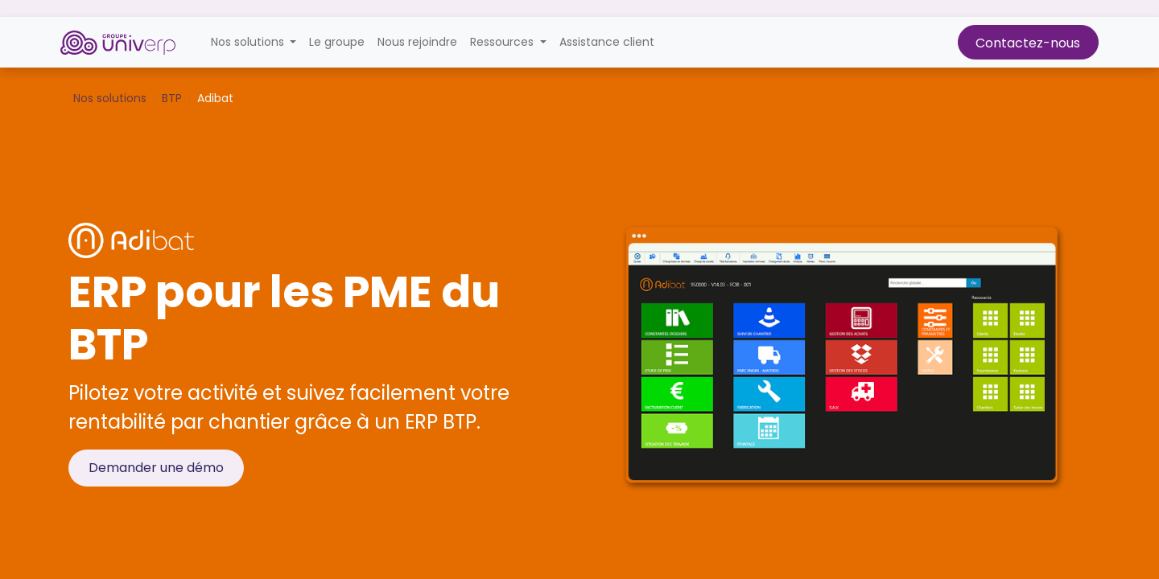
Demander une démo (156, 467)
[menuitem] (337, 42)
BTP (172, 98)
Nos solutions (109, 98)
